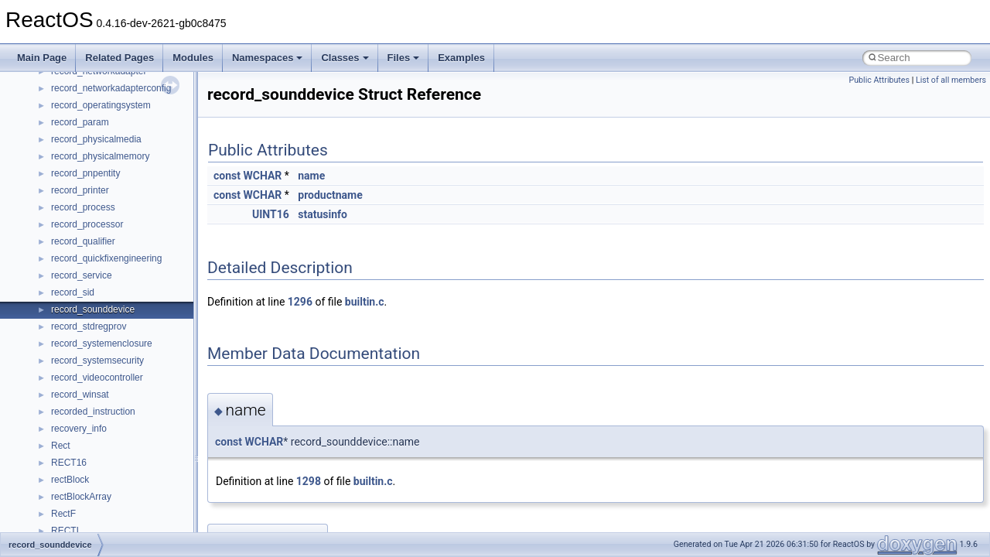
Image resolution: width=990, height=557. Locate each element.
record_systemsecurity (97, 360)
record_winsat (80, 394)
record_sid (72, 292)
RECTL (66, 530)
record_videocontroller (97, 377)
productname (330, 195)
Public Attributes (879, 80)
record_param (80, 122)
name (311, 175)
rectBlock (70, 479)
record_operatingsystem (101, 105)
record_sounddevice (93, 309)
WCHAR (262, 175)
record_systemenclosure (101, 343)
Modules (192, 57)
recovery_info (79, 428)
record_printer (80, 190)
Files (403, 57)
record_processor (87, 224)
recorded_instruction (93, 411)
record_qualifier (83, 241)
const (227, 175)
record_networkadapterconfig (111, 88)
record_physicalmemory (100, 156)
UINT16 (270, 214)
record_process (83, 207)
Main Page (42, 57)
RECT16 (69, 462)
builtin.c (364, 302)
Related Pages (119, 57)
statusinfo (322, 214)
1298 (308, 481)
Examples (461, 57)
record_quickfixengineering (106, 258)
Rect (60, 445)
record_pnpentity (85, 173)
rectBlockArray (81, 496)
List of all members (951, 80)
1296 (300, 302)
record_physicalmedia (96, 139)
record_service (81, 275)
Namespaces (267, 57)
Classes (344, 57)
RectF (63, 513)
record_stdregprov (88, 326)
